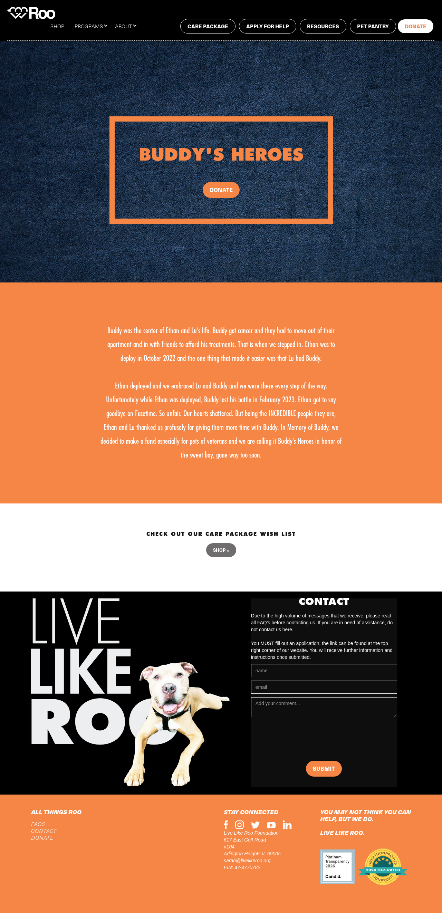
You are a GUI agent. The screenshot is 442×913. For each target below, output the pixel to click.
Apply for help (267, 26)
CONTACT (44, 830)
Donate (415, 26)
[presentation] (303, 741)
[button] (95, 26)
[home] (31, 13)
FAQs (38, 823)
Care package (208, 26)
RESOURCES (323, 26)
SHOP (57, 26)
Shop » (221, 550)
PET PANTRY (373, 26)
